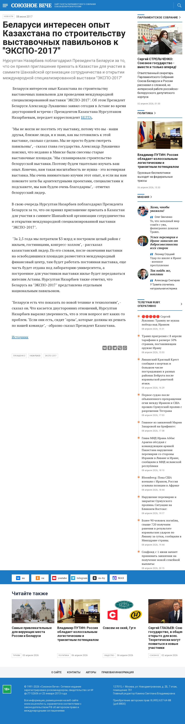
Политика (145, 113)
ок (40, 578)
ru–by (99, 578)
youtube (59, 578)
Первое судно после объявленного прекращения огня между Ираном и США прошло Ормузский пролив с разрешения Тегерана (162, 403)
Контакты (73, 672)
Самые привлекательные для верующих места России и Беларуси (32, 632)
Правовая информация (118, 672)
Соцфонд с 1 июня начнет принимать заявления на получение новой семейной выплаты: (161, 558)
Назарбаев (35, 356)
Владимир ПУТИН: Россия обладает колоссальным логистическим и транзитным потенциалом (158, 161)
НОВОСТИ (8, 17)
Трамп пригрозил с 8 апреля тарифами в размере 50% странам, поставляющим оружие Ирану (162, 342)
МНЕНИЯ (143, 197)
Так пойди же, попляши (160, 272)
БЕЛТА (86, 117)
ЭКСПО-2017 (51, 356)
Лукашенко (19, 356)
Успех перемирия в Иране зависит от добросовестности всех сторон (164, 242)
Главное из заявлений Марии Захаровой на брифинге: (162, 424)
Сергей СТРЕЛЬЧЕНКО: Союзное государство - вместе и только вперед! (156, 63)
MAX (118, 578)
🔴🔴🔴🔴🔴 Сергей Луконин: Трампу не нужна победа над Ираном (160, 320)
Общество (109, 655)
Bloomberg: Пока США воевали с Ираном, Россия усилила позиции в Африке (160, 481)
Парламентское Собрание (157, 17)
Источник (20, 337)
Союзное (154, 655)
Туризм (16, 655)
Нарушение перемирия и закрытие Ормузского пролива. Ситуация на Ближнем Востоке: (159, 503)
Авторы (91, 672)
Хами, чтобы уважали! (159, 209)
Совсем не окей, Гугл (119, 628)
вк (20, 578)
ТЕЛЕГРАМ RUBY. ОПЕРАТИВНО (148, 304)
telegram (79, 578)
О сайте (56, 672)
